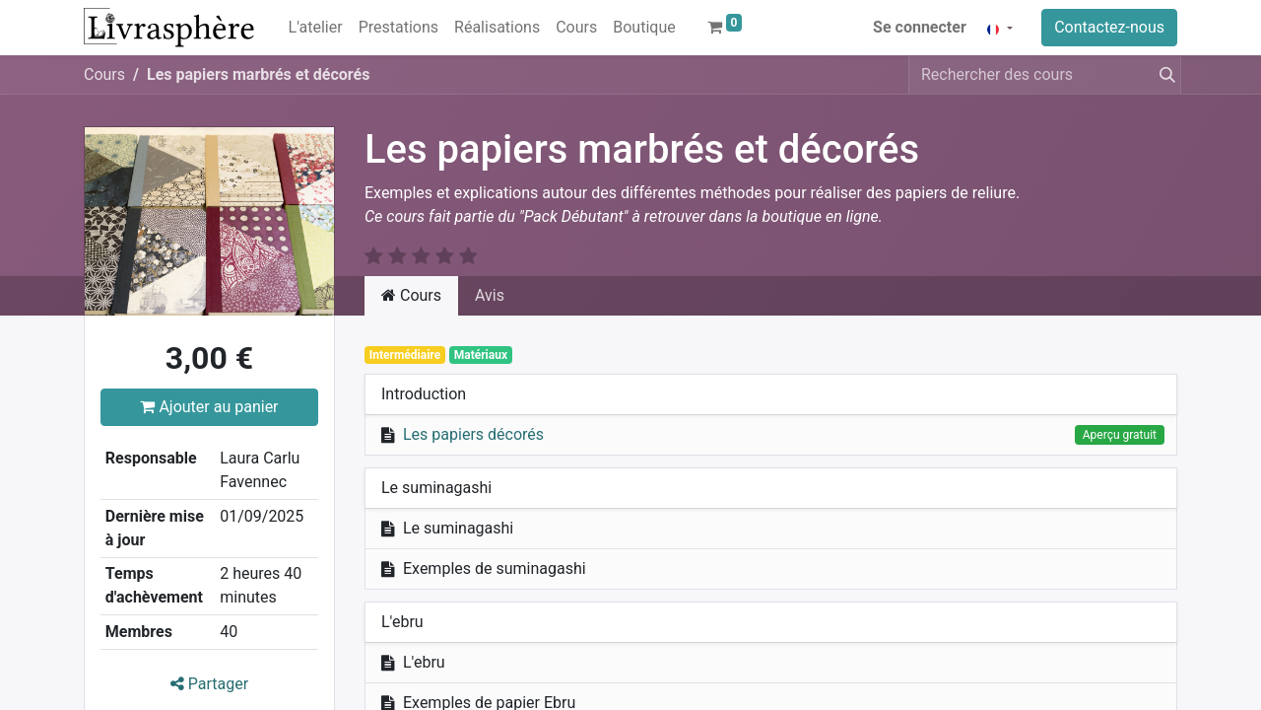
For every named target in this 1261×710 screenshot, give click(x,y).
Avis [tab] (489, 295)
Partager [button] (209, 683)
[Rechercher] (1163, 75)
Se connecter (919, 27)
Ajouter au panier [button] (209, 406)
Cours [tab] (411, 295)
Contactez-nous (1109, 27)
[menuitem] (316, 27)
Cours (104, 74)
